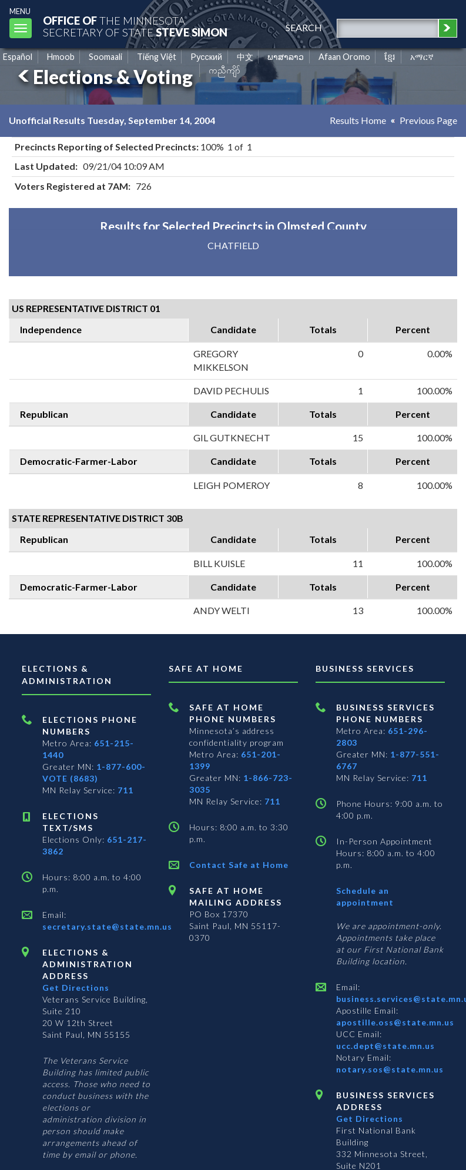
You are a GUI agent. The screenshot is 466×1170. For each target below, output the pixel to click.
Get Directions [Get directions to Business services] (369, 1119)
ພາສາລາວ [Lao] (285, 57)
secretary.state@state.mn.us (107, 926)
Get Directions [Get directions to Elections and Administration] (75, 988)
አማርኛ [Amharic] (422, 57)
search (304, 27)
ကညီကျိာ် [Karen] (224, 70)
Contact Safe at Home (239, 865)
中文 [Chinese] (245, 57)
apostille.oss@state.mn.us (395, 1022)
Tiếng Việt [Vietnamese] (156, 57)
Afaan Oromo (344, 57)
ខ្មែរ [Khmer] (389, 57)
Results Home (358, 120)
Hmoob (61, 57)
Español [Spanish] (17, 57)
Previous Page (428, 120)
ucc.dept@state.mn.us (385, 1046)
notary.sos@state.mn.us (390, 1069)
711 (125, 790)
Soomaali (105, 57)
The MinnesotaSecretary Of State (135, 26)
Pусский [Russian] (206, 57)
